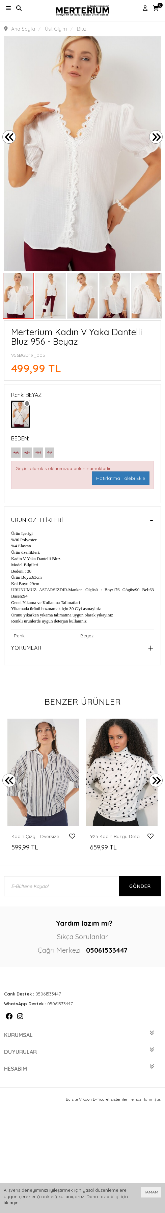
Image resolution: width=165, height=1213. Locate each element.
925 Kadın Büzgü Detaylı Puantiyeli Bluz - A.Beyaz (117, 836)
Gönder (140, 886)
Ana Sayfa (23, 29)
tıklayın (11, 1202)
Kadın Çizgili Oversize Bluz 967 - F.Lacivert (38, 836)
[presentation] (9, 137)
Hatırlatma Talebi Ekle (120, 478)
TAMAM (151, 1191)
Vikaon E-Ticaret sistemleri (104, 1099)
